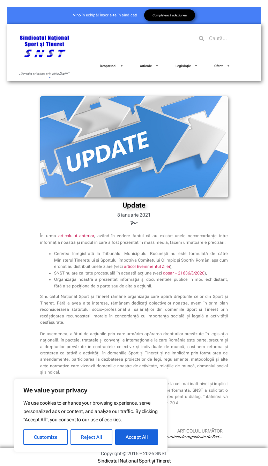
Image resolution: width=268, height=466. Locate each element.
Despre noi (111, 66)
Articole (149, 66)
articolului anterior (76, 235)
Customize (46, 437)
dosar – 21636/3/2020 (183, 273)
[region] (91, 415)
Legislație (187, 66)
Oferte (222, 66)
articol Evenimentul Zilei (147, 266)
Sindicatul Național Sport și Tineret (134, 461)
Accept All (137, 437)
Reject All (91, 437)
